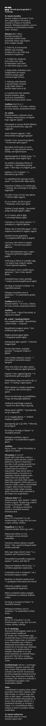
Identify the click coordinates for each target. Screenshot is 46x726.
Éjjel (6, 7)
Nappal (9, 7)
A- (8, 9)
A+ (5, 9)
